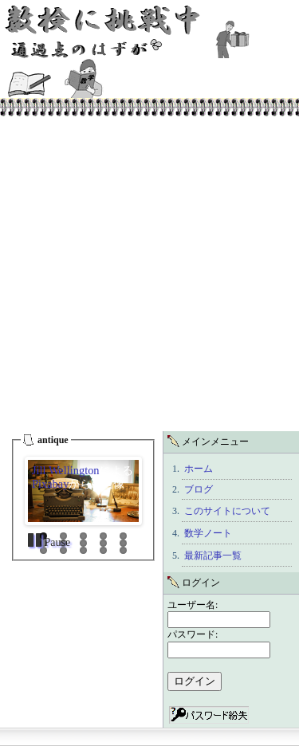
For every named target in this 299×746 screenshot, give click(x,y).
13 (83, 550)
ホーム (198, 468)
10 (123, 543)
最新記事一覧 (213, 555)
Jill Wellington (66, 470)
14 (103, 550)
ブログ (198, 489)
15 (123, 550)
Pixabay (50, 483)
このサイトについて (227, 510)
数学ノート (208, 533)
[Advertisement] (149, 273)
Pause (55, 542)
